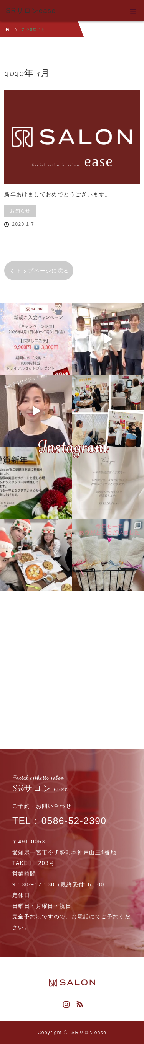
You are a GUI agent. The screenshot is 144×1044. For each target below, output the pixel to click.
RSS (78, 1002)
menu (133, 10)
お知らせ (20, 211)
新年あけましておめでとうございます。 (57, 194)
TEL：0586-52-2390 (69, 813)
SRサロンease (88, 1032)
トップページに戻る (43, 271)
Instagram (65, 1002)
